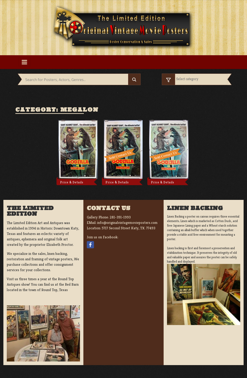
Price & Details (71, 182)
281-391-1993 (120, 217)
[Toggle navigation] (25, 62)
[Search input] (76, 80)
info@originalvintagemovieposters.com (127, 222)
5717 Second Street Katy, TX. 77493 (128, 228)
